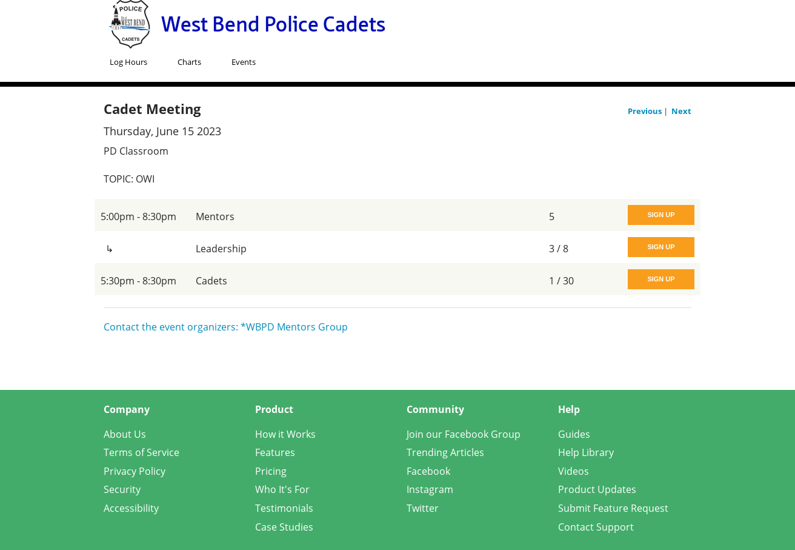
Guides (574, 434)
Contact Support (596, 527)
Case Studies (284, 527)
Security (122, 489)
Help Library (586, 452)
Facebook (428, 471)
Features (275, 452)
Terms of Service (141, 452)
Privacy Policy (134, 471)
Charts (189, 61)
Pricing (271, 471)
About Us (125, 434)
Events (243, 61)
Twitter (423, 508)
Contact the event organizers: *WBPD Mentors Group (226, 327)
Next (681, 111)
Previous (646, 111)
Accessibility (131, 508)
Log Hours (128, 61)
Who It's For (282, 489)
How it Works (285, 434)
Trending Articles (445, 452)
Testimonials (284, 508)
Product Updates (597, 489)
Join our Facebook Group (464, 434)
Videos (573, 471)
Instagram (430, 489)
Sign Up (660, 214)
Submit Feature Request (613, 508)
